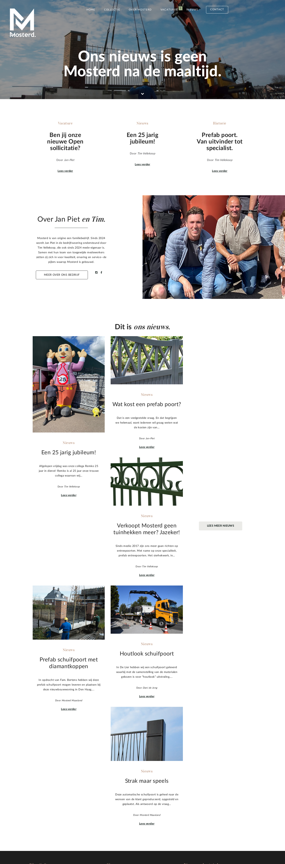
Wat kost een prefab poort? (124, 791)
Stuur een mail (203, 820)
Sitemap (62, 848)
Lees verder (65, 171)
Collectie (112, 10)
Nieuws (192, 10)
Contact (217, 9)
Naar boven (245, 804)
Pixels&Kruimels (132, 848)
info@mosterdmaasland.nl (203, 807)
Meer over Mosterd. (54, 822)
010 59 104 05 (196, 802)
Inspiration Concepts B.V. (178, 848)
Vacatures (169, 10)
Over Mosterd (140, 10)
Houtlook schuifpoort (121, 805)
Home (90, 10)
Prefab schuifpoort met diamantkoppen (132, 800)
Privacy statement (89, 848)
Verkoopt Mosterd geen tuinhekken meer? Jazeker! (139, 796)
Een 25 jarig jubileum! (121, 786)
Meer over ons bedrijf (62, 275)
